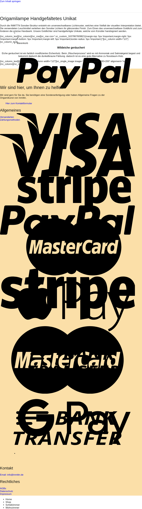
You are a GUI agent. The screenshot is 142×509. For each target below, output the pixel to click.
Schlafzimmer (13, 505)
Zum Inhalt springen (10, 1)
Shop (8, 502)
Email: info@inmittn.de (11, 474)
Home (9, 499)
